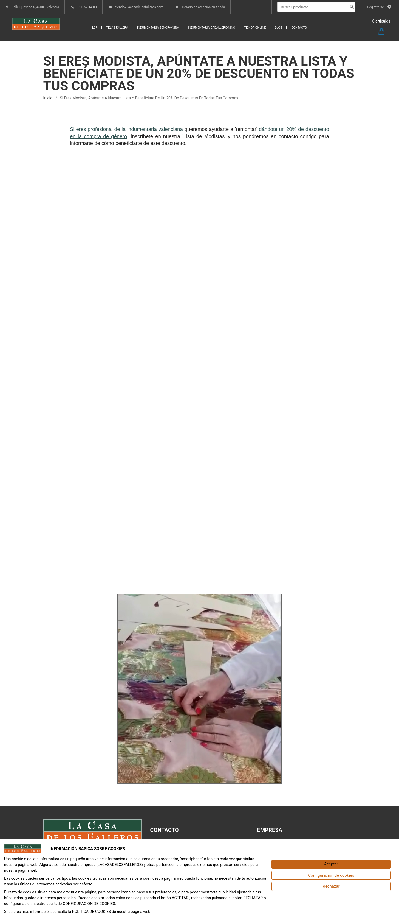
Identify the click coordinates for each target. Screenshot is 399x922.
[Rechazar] (331, 886)
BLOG (278, 27)
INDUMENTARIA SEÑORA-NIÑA (158, 27)
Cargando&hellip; (199, 368)
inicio (48, 98)
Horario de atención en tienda (203, 7)
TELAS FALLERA (117, 27)
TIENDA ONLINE (255, 27)
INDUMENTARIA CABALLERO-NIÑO (211, 27)
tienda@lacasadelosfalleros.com (139, 7)
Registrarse (379, 7)
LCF (94, 27)
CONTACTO (299, 27)
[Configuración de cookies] (331, 875)
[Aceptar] (331, 864)
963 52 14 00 (87, 7)
